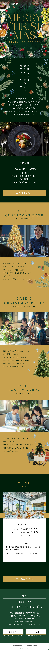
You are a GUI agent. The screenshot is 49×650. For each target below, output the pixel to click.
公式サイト (13, 634)
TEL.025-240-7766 (24, 611)
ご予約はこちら (24, 194)
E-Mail (35, 634)
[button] (2, 516)
